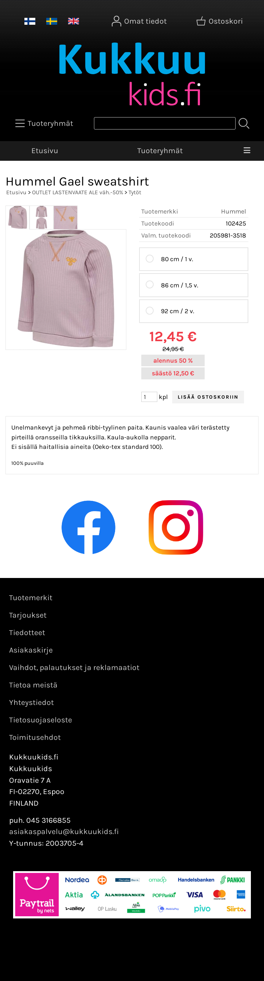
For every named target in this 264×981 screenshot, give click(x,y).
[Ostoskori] (220, 21)
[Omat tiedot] (140, 21)
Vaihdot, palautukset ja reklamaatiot (74, 667)
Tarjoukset (28, 615)
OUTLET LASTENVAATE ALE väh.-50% (77, 192)
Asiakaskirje (31, 650)
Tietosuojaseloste (40, 719)
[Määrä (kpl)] (149, 397)
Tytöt (135, 192)
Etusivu (44, 150)
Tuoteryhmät (160, 150)
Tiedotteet (27, 632)
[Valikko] (247, 151)
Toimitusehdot (35, 737)
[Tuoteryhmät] (45, 123)
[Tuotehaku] (165, 123)
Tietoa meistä (33, 685)
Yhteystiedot (31, 702)
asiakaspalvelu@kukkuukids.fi (64, 831)
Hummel (233, 211)
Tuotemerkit (30, 597)
